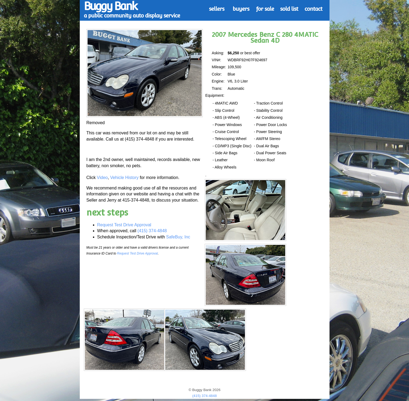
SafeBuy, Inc (178, 237)
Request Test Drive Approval (124, 225)
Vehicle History (124, 177)
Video (102, 177)
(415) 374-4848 (152, 230)
